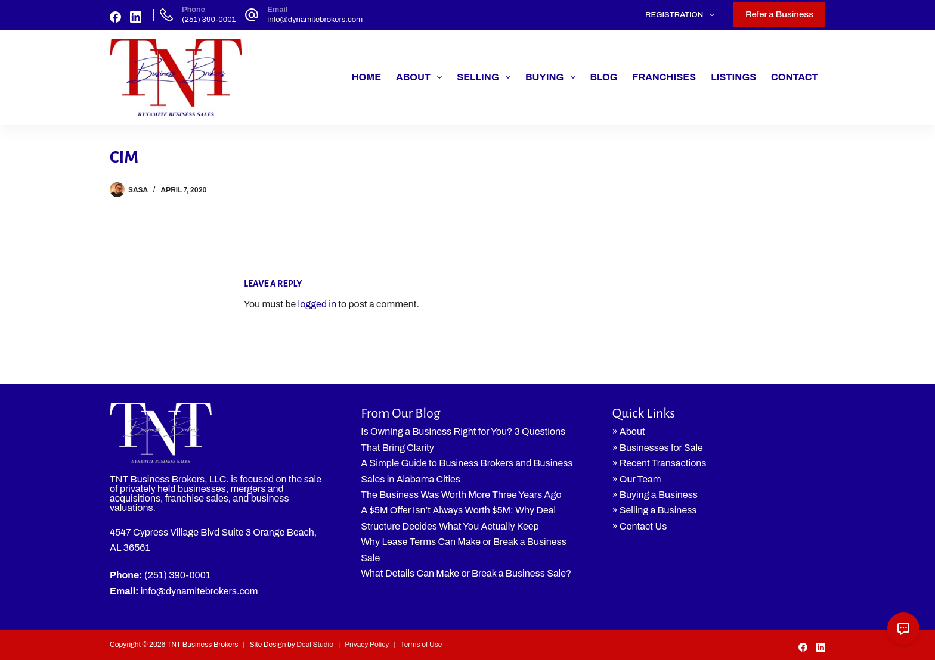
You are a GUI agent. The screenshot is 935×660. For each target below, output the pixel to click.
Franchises (664, 77)
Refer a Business (779, 14)
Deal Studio (314, 644)
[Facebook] (115, 17)
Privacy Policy (367, 644)
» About (628, 431)
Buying (552, 77)
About (421, 77)
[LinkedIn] (135, 17)
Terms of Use (421, 644)
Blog (604, 77)
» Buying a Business (655, 495)
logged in (317, 304)
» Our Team (636, 479)
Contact (794, 77)
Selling (486, 77)
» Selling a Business (654, 510)
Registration (682, 15)
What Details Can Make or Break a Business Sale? (466, 573)
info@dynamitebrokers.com (315, 19)
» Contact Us (639, 526)
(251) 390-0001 (209, 19)
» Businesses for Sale (657, 448)
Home (366, 77)
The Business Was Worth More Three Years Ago (461, 495)
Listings (733, 77)
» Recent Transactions (659, 463)
